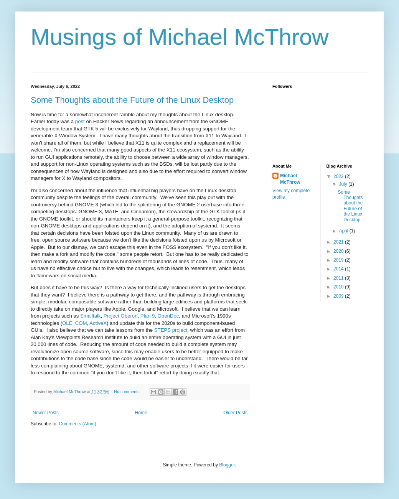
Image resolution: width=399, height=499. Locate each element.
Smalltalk (90, 316)
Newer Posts (46, 412)
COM (81, 323)
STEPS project (171, 330)
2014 (339, 269)
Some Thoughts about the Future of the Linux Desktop (132, 100)
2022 (339, 176)
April (344, 231)
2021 (339, 242)
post (80, 121)
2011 (339, 278)
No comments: (128, 391)
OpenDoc (168, 316)
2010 (339, 287)
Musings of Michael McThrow (180, 37)
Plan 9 (147, 316)
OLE (67, 323)
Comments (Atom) (77, 424)
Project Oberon (121, 316)
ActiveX (98, 323)
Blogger (227, 465)
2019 (339, 260)
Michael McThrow (290, 179)
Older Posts (235, 412)
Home (141, 412)
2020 (339, 251)
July (343, 184)
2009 (339, 296)
